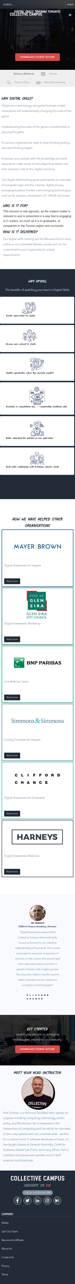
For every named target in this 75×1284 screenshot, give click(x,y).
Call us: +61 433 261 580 (37, 1193)
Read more (12, 581)
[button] (70, 15)
